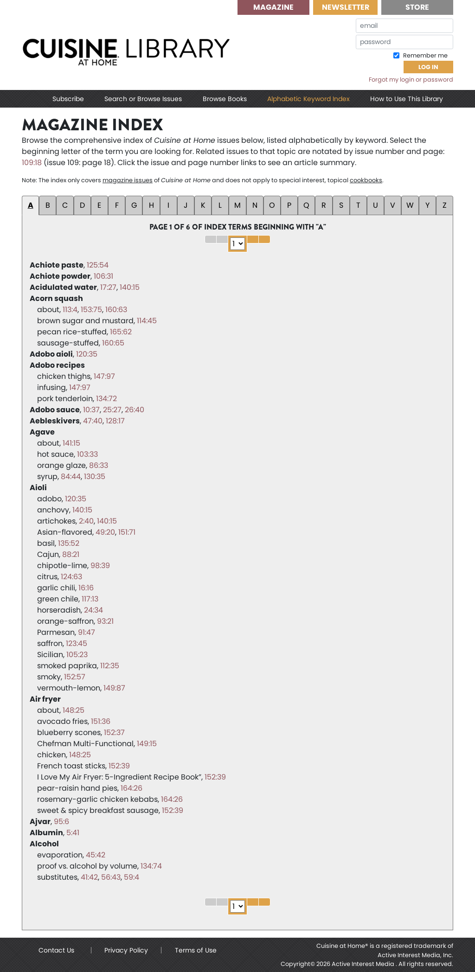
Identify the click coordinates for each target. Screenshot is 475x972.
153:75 (91, 309)
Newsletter (345, 7)
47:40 (93, 421)
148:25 (73, 710)
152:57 (74, 676)
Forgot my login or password (411, 79)
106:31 (103, 276)
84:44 (71, 476)
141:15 (71, 443)
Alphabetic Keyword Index (308, 99)
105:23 (77, 654)
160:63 (116, 309)
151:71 (126, 532)
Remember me (425, 55)
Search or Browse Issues (143, 99)
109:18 (32, 162)
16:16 (86, 587)
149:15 (147, 743)
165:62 (121, 331)
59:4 (131, 877)
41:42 (89, 877)
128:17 (115, 421)
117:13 (90, 599)
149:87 (114, 688)
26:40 (134, 409)
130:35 (94, 476)
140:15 (130, 287)
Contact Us (56, 950)
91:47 (86, 632)
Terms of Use (196, 950)
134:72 (106, 398)
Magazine (273, 7)
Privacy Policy (126, 950)
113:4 (70, 309)
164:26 (131, 788)
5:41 (72, 832)
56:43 (111, 877)
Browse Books (225, 99)
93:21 (105, 621)
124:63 (71, 576)
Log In (428, 67)
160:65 (113, 343)
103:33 (87, 454)
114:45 (147, 320)
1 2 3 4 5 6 (237, 243)
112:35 (109, 665)
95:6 (61, 821)
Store (417, 7)
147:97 (104, 376)
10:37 (91, 409)
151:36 (100, 721)
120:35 (86, 354)
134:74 (151, 866)
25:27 (112, 409)
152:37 (114, 732)
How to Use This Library (406, 99)
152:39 (119, 766)
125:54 (98, 265)
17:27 (108, 287)
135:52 (68, 543)
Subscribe (68, 99)
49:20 (105, 532)
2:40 (86, 521)
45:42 (95, 855)
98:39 (100, 565)
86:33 (98, 465)
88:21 (70, 554)
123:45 (76, 643)
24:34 (93, 610)
